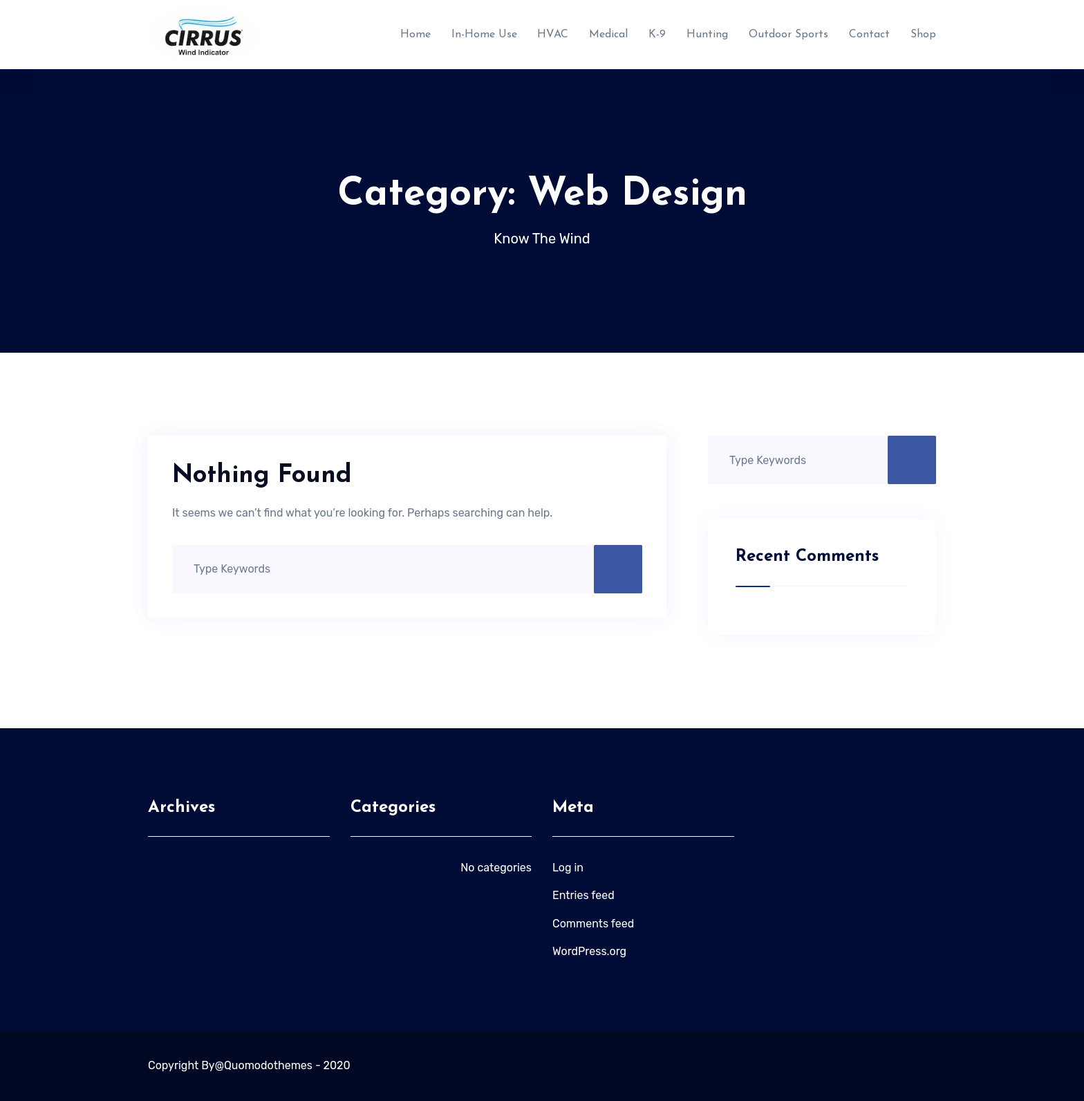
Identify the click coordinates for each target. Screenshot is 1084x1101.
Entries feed (583, 895)
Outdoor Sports (788, 34)
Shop (923, 34)
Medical (608, 34)
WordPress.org (589, 951)
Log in (567, 867)
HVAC (552, 34)
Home (415, 34)
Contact (869, 34)
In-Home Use (484, 34)
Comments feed (593, 923)
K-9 (657, 34)
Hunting (707, 34)
